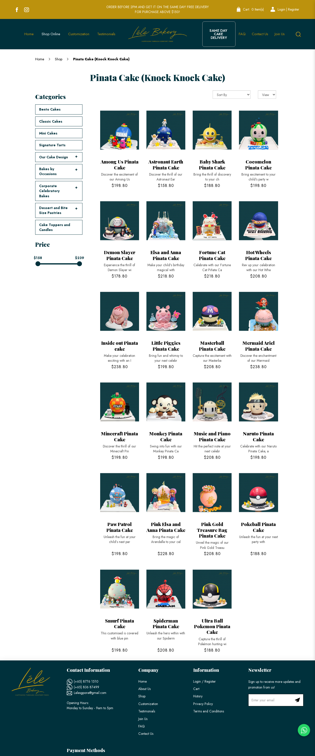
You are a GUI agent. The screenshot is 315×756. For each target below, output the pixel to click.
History (198, 696)
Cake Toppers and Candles (54, 227)
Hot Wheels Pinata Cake (258, 255)
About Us (144, 688)
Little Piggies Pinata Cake (165, 346)
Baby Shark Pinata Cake (212, 164)
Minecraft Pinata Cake (119, 436)
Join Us (142, 718)
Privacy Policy (203, 703)
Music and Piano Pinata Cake (212, 436)
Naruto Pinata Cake (258, 436)
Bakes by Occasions (48, 171)
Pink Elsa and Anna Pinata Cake (165, 527)
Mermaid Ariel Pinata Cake (258, 346)
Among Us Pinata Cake (120, 164)
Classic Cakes (50, 121)
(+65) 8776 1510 (86, 681)
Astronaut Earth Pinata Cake (165, 164)
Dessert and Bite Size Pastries (53, 210)
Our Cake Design (53, 157)
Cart (196, 688)
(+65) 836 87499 (86, 687)
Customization (148, 703)
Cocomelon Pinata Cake (258, 164)
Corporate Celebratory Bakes (49, 190)
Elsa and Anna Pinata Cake (165, 255)
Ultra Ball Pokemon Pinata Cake (212, 626)
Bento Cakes (50, 109)
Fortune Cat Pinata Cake (212, 255)
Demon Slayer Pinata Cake (119, 255)
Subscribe (297, 700)
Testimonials (146, 711)
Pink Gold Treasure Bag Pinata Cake (212, 530)
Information (206, 670)
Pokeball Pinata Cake (258, 527)
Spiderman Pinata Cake (166, 623)
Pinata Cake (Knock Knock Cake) (101, 59)
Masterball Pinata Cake (212, 346)
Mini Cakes (48, 133)
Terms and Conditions (208, 711)
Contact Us (145, 733)
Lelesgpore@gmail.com (90, 692)
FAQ (141, 726)
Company (148, 670)
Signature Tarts (52, 145)
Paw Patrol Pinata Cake (119, 527)
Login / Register (204, 681)
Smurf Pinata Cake (119, 623)
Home (39, 59)
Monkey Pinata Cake (165, 436)
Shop (58, 59)
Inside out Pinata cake (119, 346)
